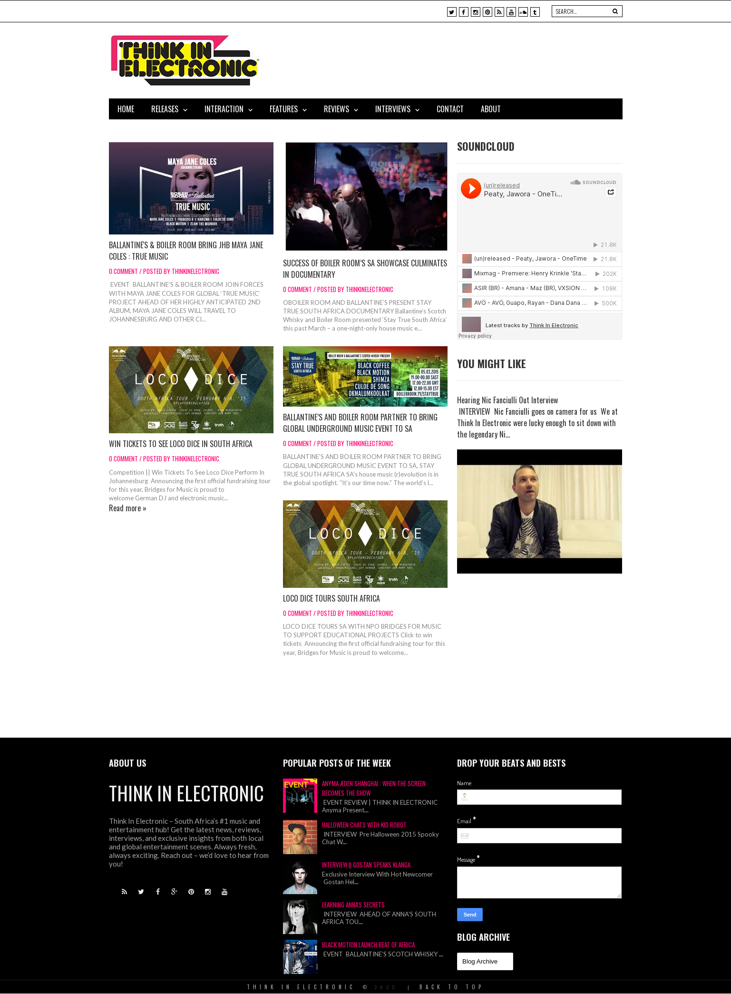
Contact (450, 109)
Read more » (127, 508)
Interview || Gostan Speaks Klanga (366, 864)
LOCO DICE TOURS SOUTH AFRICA (331, 598)
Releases (164, 109)
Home (125, 109)
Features (284, 109)
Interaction (224, 109)
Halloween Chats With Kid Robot (364, 824)
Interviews (392, 109)
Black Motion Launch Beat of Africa (368, 944)
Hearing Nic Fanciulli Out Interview (507, 400)
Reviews (336, 109)
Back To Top (451, 987)
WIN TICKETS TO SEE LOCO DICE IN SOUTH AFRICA (181, 443)
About (491, 109)
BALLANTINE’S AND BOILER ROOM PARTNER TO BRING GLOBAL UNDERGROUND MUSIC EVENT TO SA (360, 422)
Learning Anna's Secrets (353, 904)
